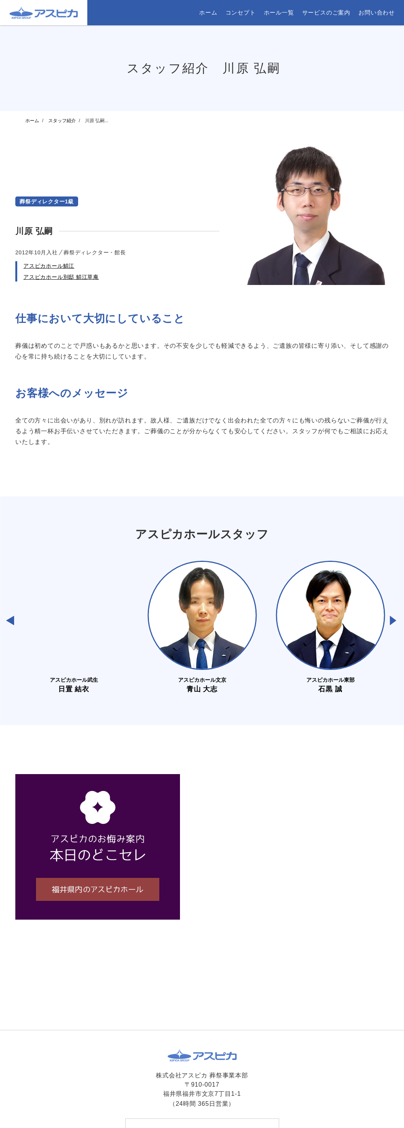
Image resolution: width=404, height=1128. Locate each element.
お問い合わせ (376, 12)
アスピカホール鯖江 (48, 266)
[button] (10, 620)
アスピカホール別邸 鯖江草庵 (61, 277)
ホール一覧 (279, 12)
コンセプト (241, 12)
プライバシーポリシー (214, 1109)
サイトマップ (263, 1109)
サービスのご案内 (326, 12)
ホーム (208, 12)
